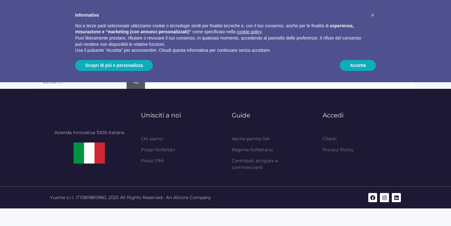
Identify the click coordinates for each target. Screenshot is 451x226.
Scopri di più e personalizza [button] (114, 65)
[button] (373, 15)
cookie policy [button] (249, 31)
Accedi (333, 115)
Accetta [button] (358, 65)
